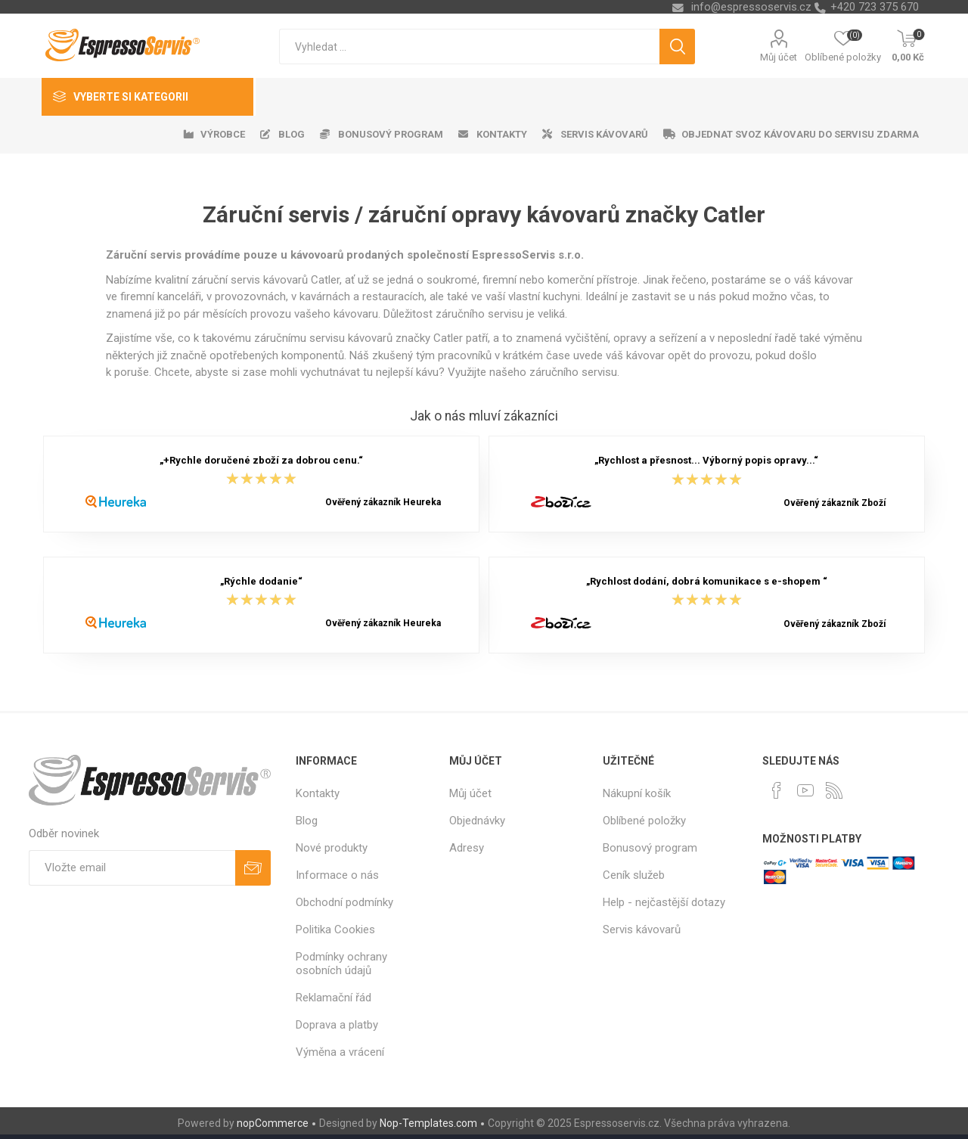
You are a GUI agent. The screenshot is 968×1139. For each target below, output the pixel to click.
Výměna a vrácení (340, 1052)
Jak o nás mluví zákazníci (484, 416)
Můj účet (778, 57)
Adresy (466, 848)
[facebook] (777, 790)
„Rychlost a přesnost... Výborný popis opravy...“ (706, 460)
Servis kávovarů (642, 929)
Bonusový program (650, 848)
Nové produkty (332, 848)
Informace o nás (337, 875)
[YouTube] (805, 790)
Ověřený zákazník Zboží (834, 503)
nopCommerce (273, 1123)
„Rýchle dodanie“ (261, 581)
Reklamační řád (333, 997)
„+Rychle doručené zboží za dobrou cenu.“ (261, 460)
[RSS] (834, 790)
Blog (307, 820)
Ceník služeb (634, 875)
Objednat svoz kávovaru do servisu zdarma (800, 134)
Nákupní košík (637, 793)
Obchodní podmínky (344, 902)
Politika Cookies (335, 929)
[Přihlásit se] (132, 868)
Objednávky (477, 820)
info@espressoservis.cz (751, 7)
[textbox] (469, 46)
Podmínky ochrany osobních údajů (341, 963)
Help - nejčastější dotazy (664, 902)
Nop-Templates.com (428, 1123)
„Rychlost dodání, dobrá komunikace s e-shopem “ (706, 581)
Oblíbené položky (644, 820)
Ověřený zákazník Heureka (383, 502)
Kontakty (318, 793)
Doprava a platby (337, 1025)
